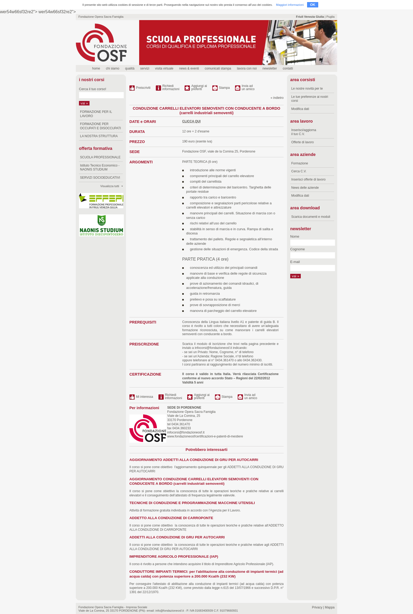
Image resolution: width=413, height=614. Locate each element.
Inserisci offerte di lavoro (308, 179)
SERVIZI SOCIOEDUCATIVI (100, 177)
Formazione (299, 163)
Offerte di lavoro (302, 142)
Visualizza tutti (109, 186)
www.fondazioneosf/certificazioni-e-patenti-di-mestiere (204, 436)
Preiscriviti (143, 88)
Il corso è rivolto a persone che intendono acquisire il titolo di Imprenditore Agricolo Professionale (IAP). (201, 564)
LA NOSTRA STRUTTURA (99, 136)
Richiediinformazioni (171, 87)
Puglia (330, 16)
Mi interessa (144, 397)
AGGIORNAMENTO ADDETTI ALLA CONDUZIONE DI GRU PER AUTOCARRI (193, 460)
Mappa (330, 607)
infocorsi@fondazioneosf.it (213, 348)
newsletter (269, 68)
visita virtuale (164, 68)
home (96, 68)
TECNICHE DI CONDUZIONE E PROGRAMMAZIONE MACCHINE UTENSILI (192, 503)
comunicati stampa (218, 68)
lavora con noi (247, 68)
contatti (288, 68)
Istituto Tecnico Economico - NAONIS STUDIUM (99, 168)
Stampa (224, 88)
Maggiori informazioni (290, 4)
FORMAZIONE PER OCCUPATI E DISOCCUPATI (100, 126)
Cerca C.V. (299, 171)
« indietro (277, 98)
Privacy (317, 607)
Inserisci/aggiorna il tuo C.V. (303, 132)
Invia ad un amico (248, 87)
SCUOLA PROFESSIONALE (100, 157)
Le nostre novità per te (307, 88)
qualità (129, 68)
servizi (144, 68)
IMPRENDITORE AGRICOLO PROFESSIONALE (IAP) (173, 556)
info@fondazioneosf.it (169, 610)
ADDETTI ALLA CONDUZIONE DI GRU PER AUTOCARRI (177, 537)
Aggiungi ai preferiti (199, 87)
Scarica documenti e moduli (310, 217)
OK (312, 5)
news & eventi (189, 68)
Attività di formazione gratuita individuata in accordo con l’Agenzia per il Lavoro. (185, 510)
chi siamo (112, 68)
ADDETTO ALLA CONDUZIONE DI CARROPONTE (171, 518)
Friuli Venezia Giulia (310, 16)
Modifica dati (300, 109)
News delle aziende (305, 188)
